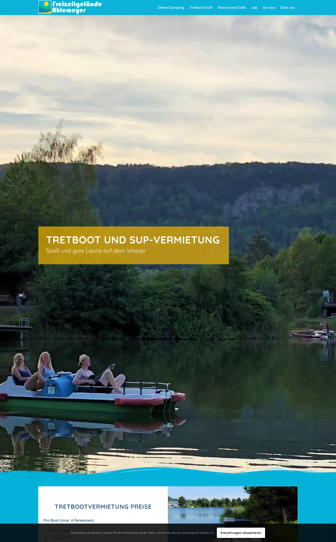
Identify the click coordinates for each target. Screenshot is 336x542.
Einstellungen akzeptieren (240, 533)
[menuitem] (171, 7)
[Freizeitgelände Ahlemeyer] (70, 7)
